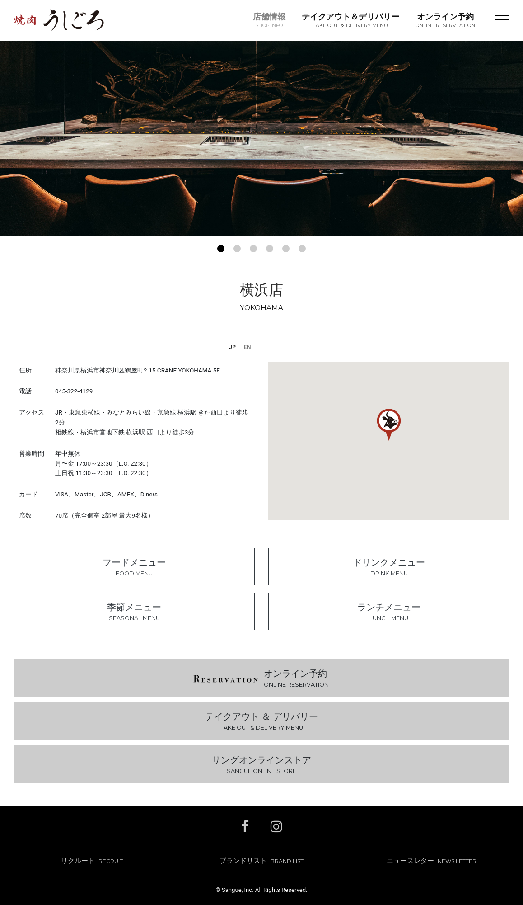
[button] (220, 248)
